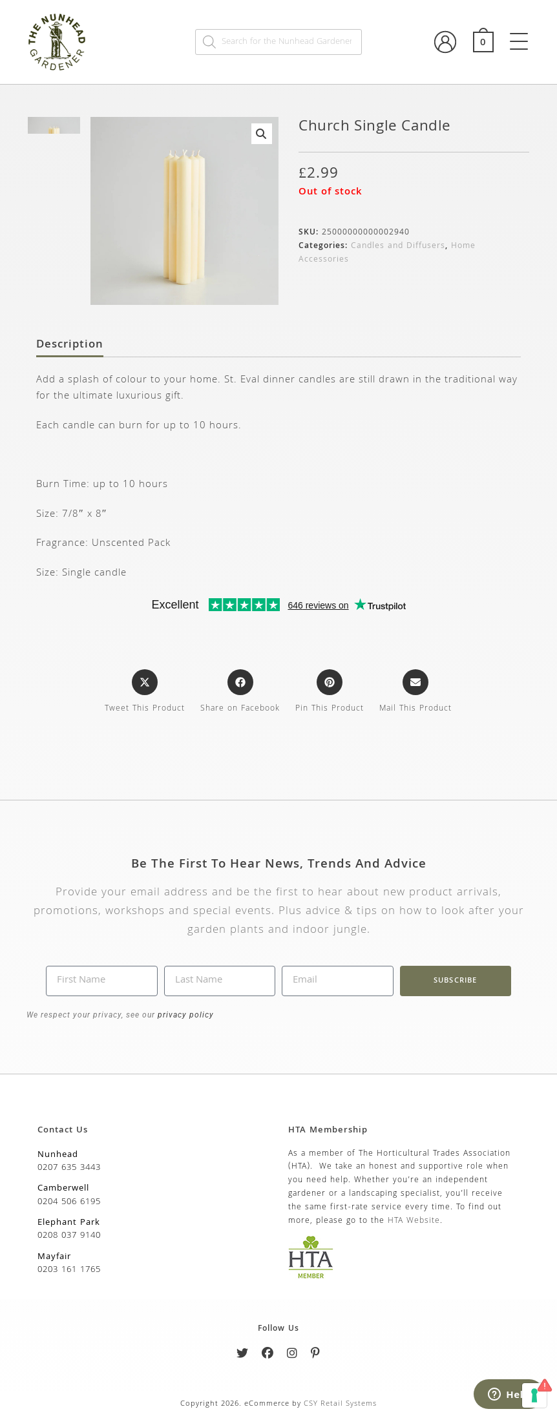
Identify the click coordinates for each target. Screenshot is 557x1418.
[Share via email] (415, 692)
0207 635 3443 (69, 1168)
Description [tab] (69, 346)
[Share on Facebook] (240, 692)
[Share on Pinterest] (329, 692)
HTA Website (414, 1221)
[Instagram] (292, 1355)
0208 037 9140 (69, 1236)
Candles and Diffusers (398, 246)
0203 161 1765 (69, 1270)
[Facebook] (268, 1355)
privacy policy (184, 1014)
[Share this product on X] (145, 692)
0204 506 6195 (69, 1202)
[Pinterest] (316, 1355)
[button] (261, 133)
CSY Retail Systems (340, 1404)
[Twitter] (242, 1355)
